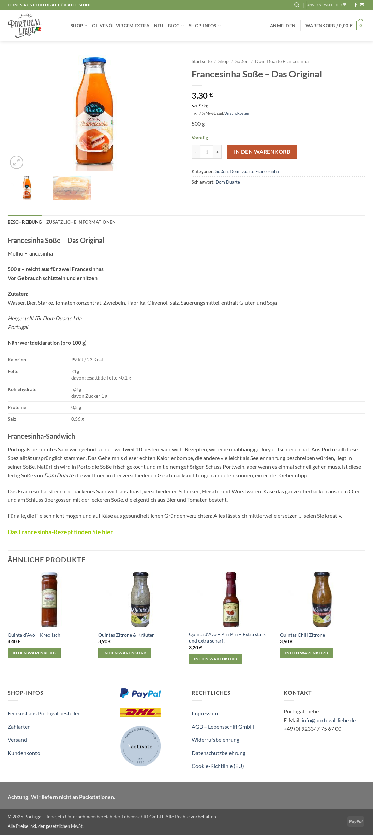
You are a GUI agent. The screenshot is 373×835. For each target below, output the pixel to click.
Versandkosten (236, 113)
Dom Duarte (227, 182)
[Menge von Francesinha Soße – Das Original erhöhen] (217, 152)
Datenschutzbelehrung (218, 752)
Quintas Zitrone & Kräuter (126, 635)
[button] (282, 25)
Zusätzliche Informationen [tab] (81, 222)
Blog (176, 25)
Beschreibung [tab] (25, 222)
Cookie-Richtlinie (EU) (218, 765)
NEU (158, 25)
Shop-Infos (205, 25)
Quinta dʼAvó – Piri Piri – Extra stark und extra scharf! (227, 637)
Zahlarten (19, 726)
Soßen (242, 61)
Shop (79, 25)
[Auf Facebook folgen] (356, 5)
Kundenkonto (24, 752)
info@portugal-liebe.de (329, 720)
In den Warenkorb (262, 152)
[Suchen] (296, 5)
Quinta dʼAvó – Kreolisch (34, 635)
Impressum (205, 713)
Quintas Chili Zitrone (302, 635)
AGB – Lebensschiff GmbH (223, 726)
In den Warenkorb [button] (34, 653)
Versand (17, 739)
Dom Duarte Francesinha (282, 61)
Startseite (202, 61)
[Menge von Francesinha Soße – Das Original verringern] (196, 152)
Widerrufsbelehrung (215, 739)
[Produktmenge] (206, 152)
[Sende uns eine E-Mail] (362, 5)
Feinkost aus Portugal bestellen (44, 713)
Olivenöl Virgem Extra (120, 25)
